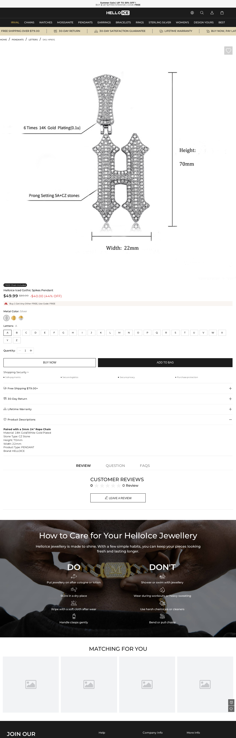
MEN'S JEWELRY (22, 13)
